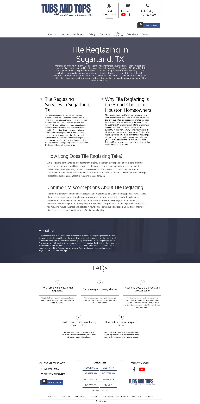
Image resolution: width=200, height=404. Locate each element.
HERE (110, 17)
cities (113, 14)
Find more (107, 12)
